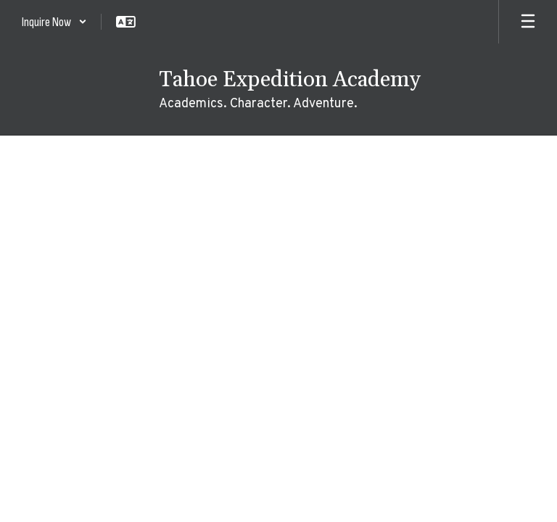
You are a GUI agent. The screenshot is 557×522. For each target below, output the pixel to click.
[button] (54, 22)
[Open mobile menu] (528, 22)
